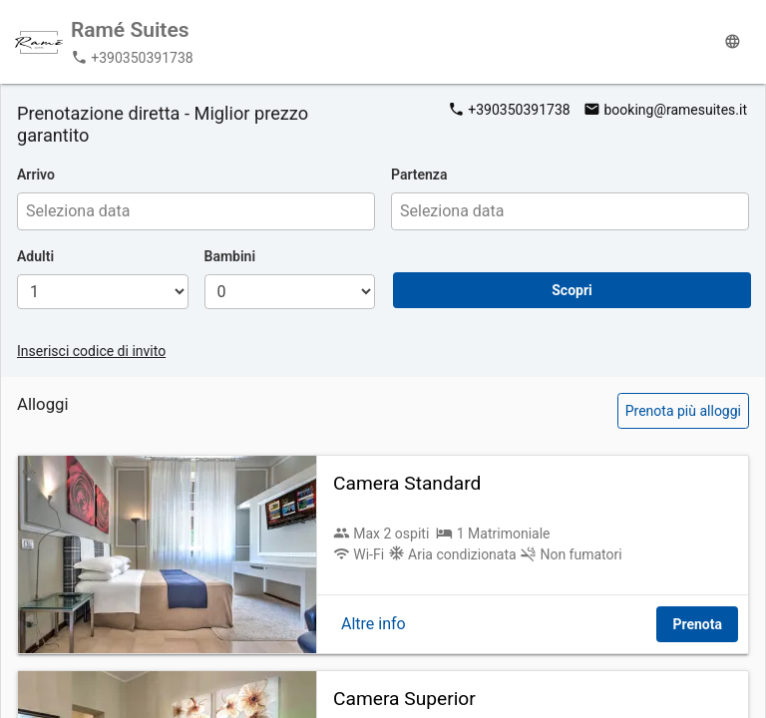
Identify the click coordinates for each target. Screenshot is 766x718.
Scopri (572, 290)
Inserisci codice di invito (91, 351)
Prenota (697, 624)
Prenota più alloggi (683, 411)
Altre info (373, 623)
